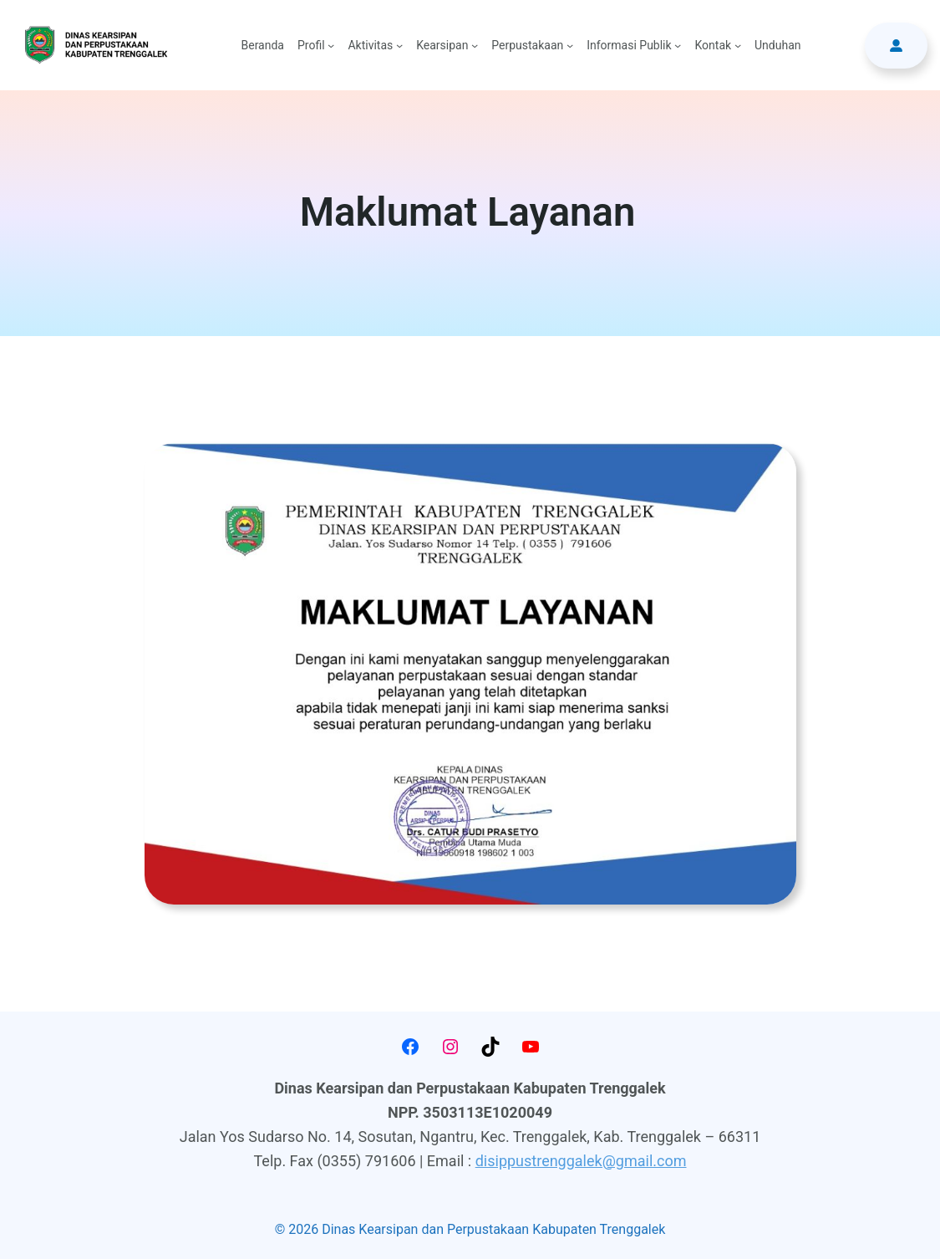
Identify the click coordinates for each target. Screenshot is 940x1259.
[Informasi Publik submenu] (677, 45)
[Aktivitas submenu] (399, 45)
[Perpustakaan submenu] (570, 45)
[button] (896, 46)
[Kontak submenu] (737, 45)
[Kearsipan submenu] (474, 45)
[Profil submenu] (331, 45)
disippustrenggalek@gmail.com (581, 1161)
